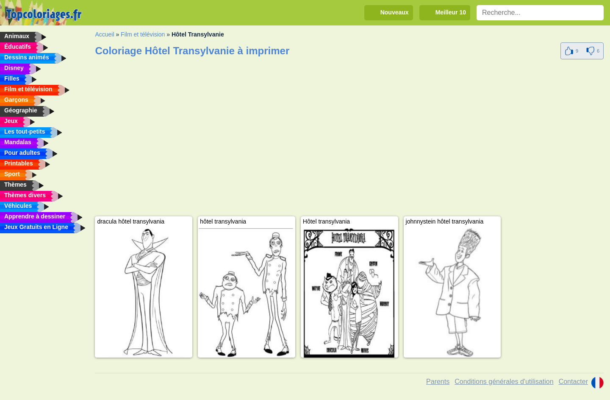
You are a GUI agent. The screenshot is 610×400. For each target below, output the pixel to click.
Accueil (104, 34)
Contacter (573, 381)
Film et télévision (143, 34)
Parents (437, 381)
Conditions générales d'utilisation (504, 381)
